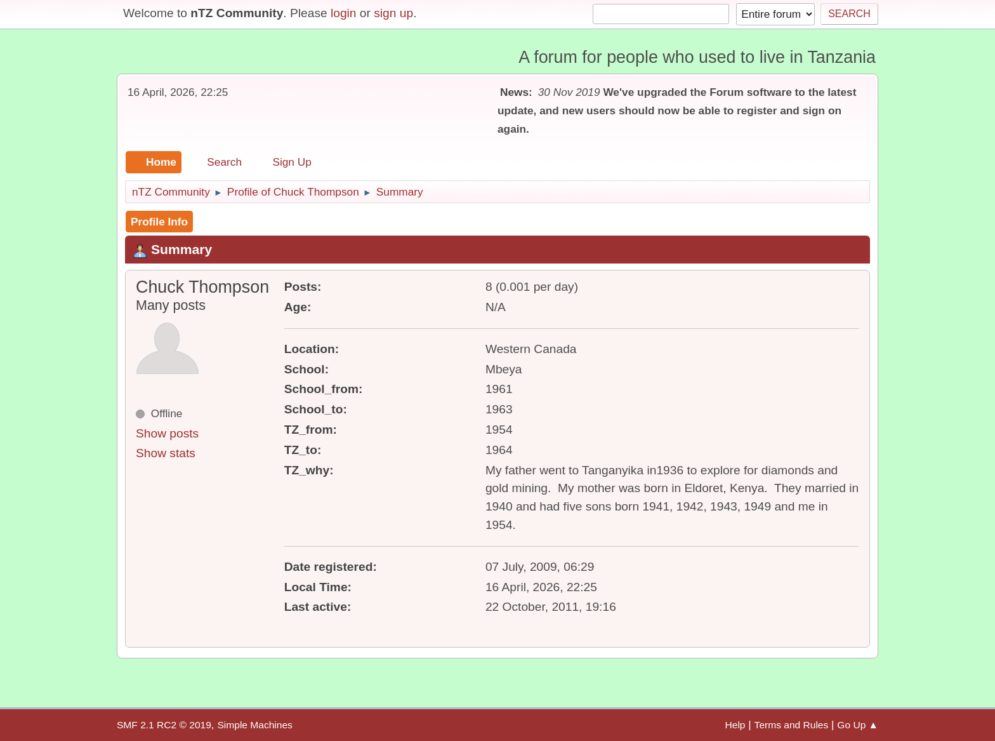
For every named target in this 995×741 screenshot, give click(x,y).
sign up (393, 13)
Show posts (167, 433)
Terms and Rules (791, 724)
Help (735, 724)
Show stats (165, 453)
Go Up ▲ (857, 724)
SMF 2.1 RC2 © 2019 (164, 724)
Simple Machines (254, 724)
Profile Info (159, 221)
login (344, 13)
